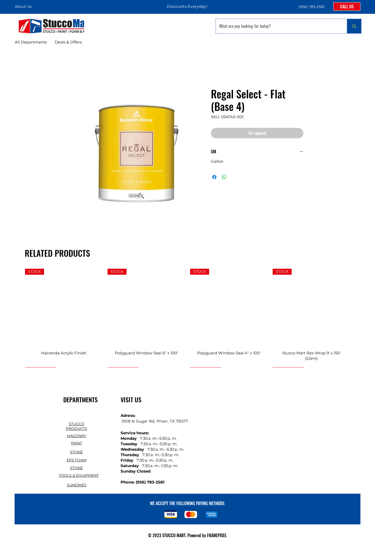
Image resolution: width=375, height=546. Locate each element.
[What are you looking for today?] (277, 26)
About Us (23, 6)
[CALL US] (346, 6)
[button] (310, 6)
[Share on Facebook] (214, 177)
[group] (187, 318)
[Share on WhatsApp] (224, 177)
